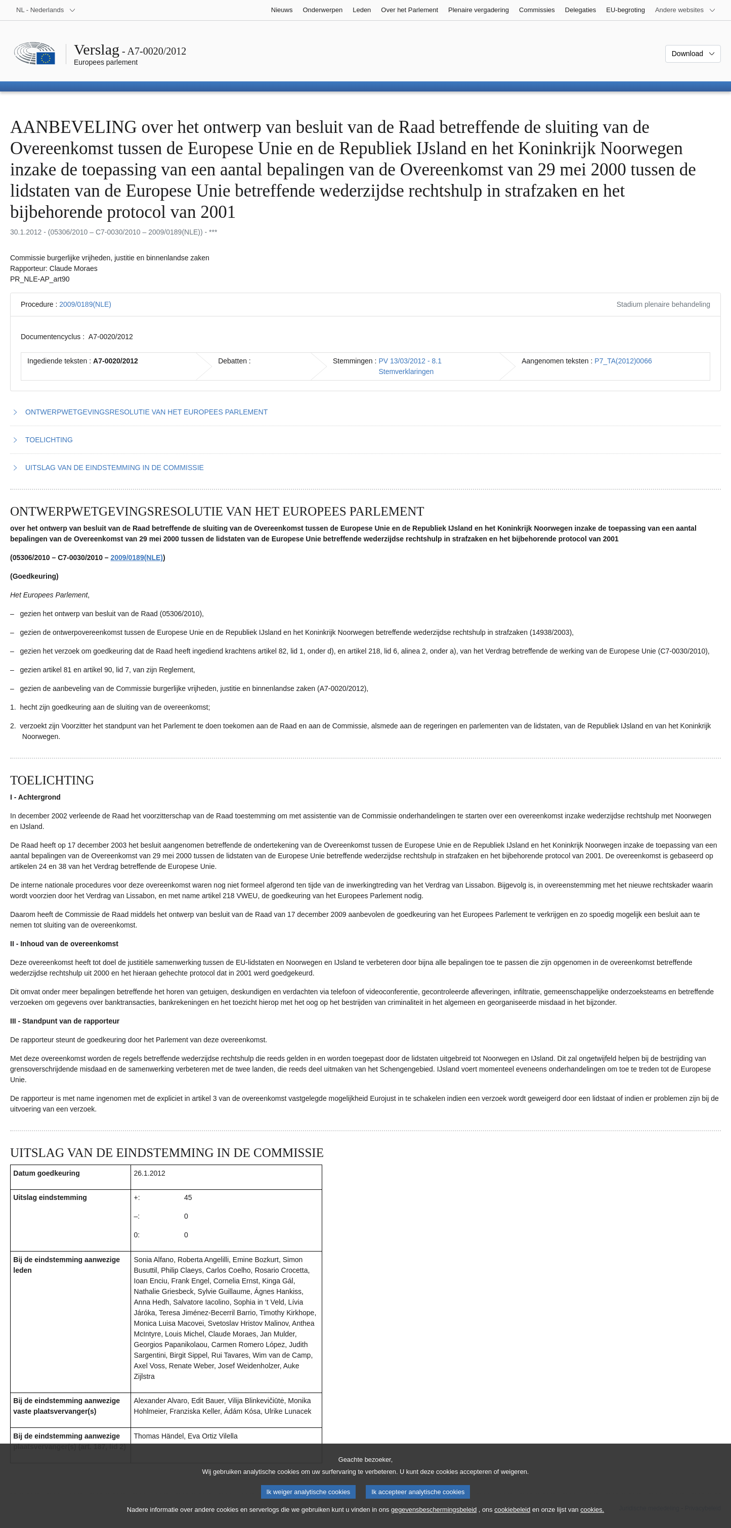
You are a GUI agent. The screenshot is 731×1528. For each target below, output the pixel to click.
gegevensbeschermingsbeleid (434, 1517)
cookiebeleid (512, 1517)
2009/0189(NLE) (85, 304)
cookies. (592, 1517)
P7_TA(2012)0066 (623, 361)
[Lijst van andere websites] (685, 10)
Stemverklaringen (406, 371)
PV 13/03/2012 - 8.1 (410, 361)
